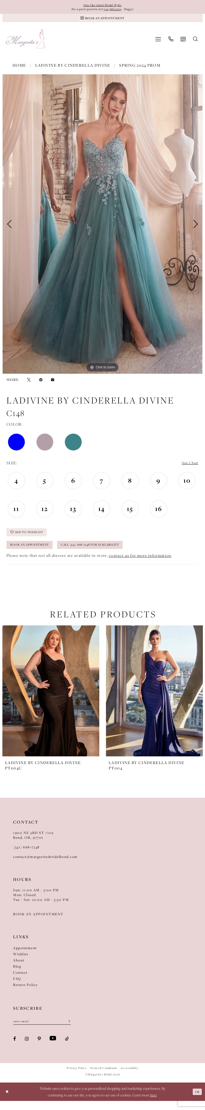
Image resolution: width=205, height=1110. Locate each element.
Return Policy (25, 992)
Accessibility (129, 1077)
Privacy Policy (77, 1077)
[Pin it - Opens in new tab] (41, 382)
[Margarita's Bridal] (26, 42)
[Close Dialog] (8, 1100)
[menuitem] (158, 42)
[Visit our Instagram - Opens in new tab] (27, 1047)
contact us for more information (140, 563)
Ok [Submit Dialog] (196, 1100)
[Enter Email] (42, 1030)
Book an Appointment (34, 552)
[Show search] (195, 42)
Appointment (25, 955)
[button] (158, 42)
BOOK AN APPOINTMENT (38, 922)
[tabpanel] (102, 227)
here (153, 1104)
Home (19, 68)
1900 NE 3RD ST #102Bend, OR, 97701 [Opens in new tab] (33, 843)
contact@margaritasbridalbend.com (45, 864)
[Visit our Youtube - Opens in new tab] (52, 1047)
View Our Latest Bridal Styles (102, 5)
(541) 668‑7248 (26, 855)
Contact (20, 980)
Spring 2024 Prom (139, 68)
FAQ (17, 986)
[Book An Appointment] (102, 20)
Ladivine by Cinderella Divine (72, 68)
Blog (17, 974)
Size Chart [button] (188, 466)
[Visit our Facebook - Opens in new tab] (14, 1047)
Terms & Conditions (103, 1077)
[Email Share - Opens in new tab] (52, 383)
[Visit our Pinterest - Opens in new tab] (39, 1047)
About (18, 968)
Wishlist (20, 962)
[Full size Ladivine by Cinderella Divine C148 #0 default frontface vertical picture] (102, 227)
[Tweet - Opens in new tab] (29, 382)
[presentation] (50, 699)
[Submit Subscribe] (67, 1030)
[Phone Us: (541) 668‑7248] (171, 42)
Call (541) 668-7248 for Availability (108, 552)
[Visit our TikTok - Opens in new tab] (67, 1047)
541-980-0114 (115, 10)
